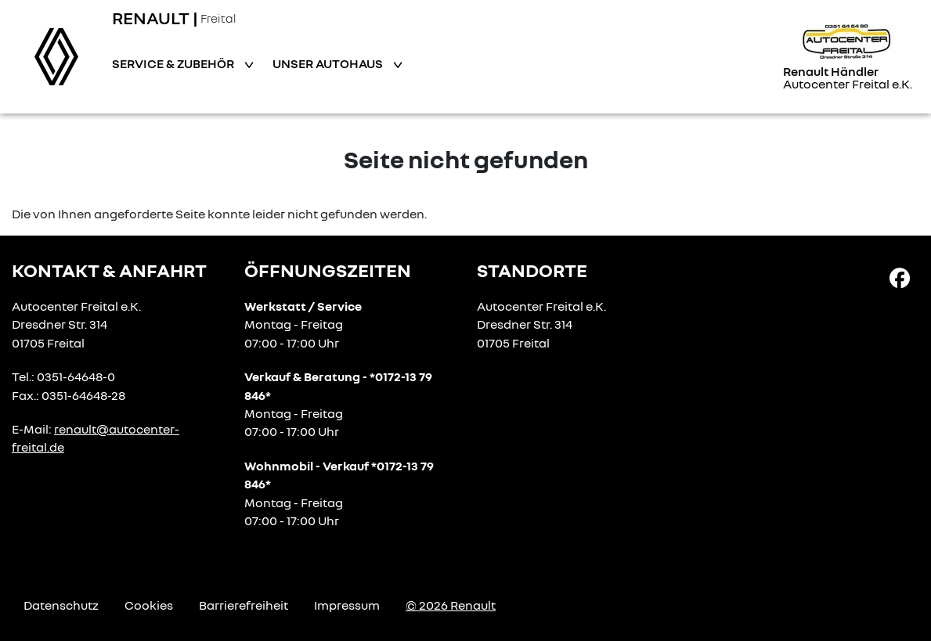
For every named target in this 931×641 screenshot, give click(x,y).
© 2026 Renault (451, 605)
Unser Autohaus (328, 63)
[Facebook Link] (899, 277)
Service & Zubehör (174, 63)
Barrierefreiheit (243, 605)
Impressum (347, 605)
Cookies (148, 605)
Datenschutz (61, 605)
